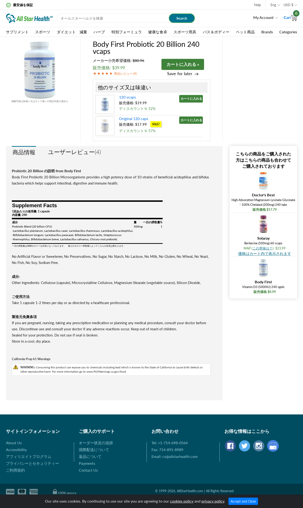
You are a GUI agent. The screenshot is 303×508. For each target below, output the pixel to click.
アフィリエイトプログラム (28, 456)
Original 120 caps (133, 118)
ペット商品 (245, 32)
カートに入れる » (182, 64)
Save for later (179, 73)
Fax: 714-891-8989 (167, 449)
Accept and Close (243, 501)
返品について (90, 456)
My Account (263, 17)
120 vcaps (127, 97)
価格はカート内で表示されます (264, 253)
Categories (288, 32)
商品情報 (24, 152)
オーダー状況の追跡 (96, 442)
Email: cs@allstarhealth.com (175, 456)
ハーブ (99, 32)
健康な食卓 (157, 32)
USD (288, 5)
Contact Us (88, 470)
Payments (87, 463)
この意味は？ (262, 248)
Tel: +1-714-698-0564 (170, 442)
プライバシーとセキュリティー (32, 463)
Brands (267, 32)
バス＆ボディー (216, 32)
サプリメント (17, 32)
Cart (290, 17)
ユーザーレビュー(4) (74, 151)
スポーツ (42, 32)
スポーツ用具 (185, 32)
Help (257, 5)
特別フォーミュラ (126, 32)
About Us (14, 442)
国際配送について (94, 449)
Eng (273, 5)
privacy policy (212, 501)
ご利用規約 (15, 470)
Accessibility (16, 449)
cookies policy (181, 501)
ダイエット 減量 (72, 32)
